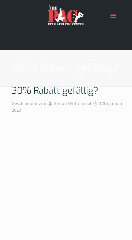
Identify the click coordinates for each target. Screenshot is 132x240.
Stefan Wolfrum (70, 103)
